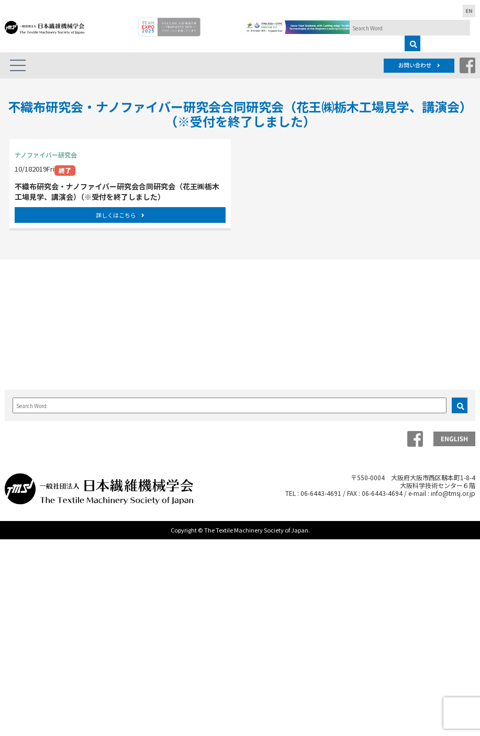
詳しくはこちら (120, 215)
